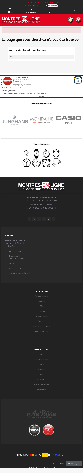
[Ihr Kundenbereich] (64, 11)
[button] (31, 9)
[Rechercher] (41, 57)
